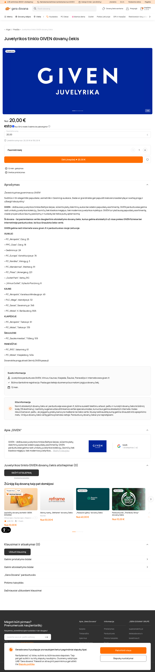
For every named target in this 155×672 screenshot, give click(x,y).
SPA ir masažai (119, 16)
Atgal (8, 29)
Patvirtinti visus (123, 650)
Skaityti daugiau (61, 450)
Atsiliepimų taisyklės (21, 478)
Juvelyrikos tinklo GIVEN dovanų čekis (37, 29)
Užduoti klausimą (17, 551)
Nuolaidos (52, 16)
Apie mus (83, 638)
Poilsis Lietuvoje (103, 16)
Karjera (82, 629)
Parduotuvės (109, 633)
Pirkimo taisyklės (111, 638)
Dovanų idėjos (23, 16)
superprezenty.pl (136, 629)
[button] (151, 499)
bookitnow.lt (134, 638)
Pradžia (16, 29)
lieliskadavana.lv (136, 633)
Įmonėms (113, 2)
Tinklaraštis (84, 633)
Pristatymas (109, 629)
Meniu (8, 16)
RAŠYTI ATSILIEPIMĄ (22, 472)
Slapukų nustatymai (123, 658)
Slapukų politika (26, 664)
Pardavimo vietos (134, 2)
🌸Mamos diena (78, 16)
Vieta (37, 16)
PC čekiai (64, 16)
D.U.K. (122, 2)
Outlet (91, 16)
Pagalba (148, 2)
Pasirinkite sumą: (12, 131)
